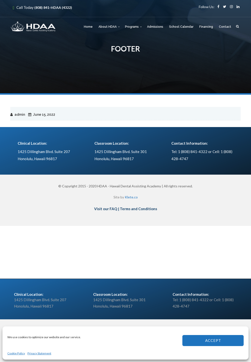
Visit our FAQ (105, 209)
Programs (132, 26)
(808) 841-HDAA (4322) (53, 7)
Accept (213, 340)
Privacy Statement (39, 353)
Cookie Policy (16, 353)
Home (88, 26)
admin (19, 114)
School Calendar (181, 26)
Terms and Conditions (138, 209)
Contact (225, 26)
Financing (206, 26)
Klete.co (131, 197)
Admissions (155, 26)
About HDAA (108, 26)
